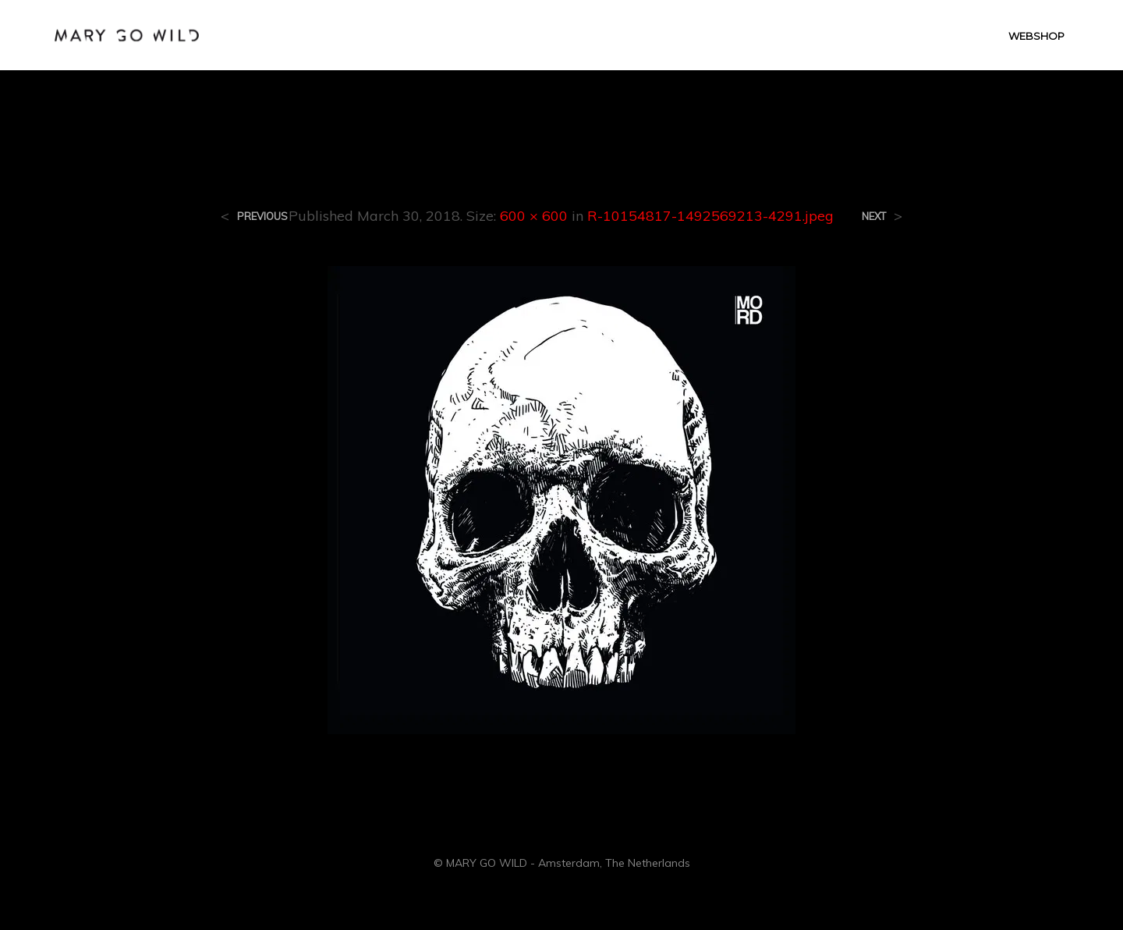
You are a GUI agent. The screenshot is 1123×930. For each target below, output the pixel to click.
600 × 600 (534, 216)
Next (874, 216)
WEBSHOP (1036, 36)
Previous (262, 216)
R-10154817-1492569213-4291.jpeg (710, 216)
